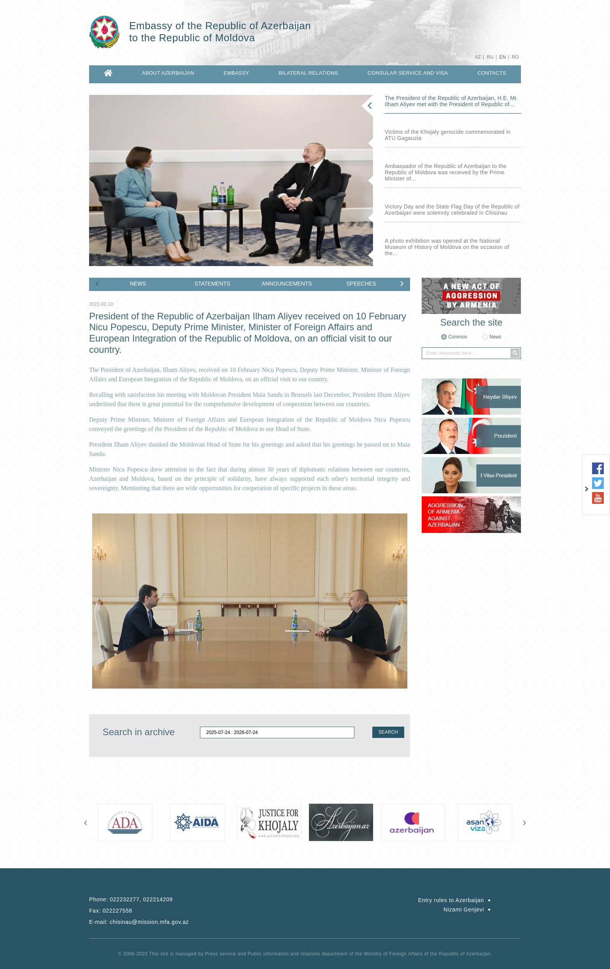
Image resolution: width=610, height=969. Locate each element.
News (495, 337)
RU (490, 57)
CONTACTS (491, 73)
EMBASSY (236, 73)
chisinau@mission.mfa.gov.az (149, 922)
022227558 (117, 911)
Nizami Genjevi (463, 909)
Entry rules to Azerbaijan (451, 900)
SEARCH (388, 732)
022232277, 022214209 (141, 899)
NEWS (138, 283)
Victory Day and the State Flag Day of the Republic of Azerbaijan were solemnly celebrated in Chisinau (452, 209)
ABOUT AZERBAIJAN (168, 73)
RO (515, 57)
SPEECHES (361, 283)
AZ (478, 57)
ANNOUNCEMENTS (287, 283)
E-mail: (139, 922)
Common (457, 337)
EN (502, 57)
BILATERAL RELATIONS (308, 73)
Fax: (110, 911)
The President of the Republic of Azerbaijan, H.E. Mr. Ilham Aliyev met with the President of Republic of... (451, 101)
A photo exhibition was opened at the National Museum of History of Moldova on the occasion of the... (447, 247)
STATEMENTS (212, 283)
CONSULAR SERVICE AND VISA (408, 73)
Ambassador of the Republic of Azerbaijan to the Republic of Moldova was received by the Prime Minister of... (446, 172)
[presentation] (97, 283)
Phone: (131, 899)
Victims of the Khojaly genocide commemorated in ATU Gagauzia (447, 135)
